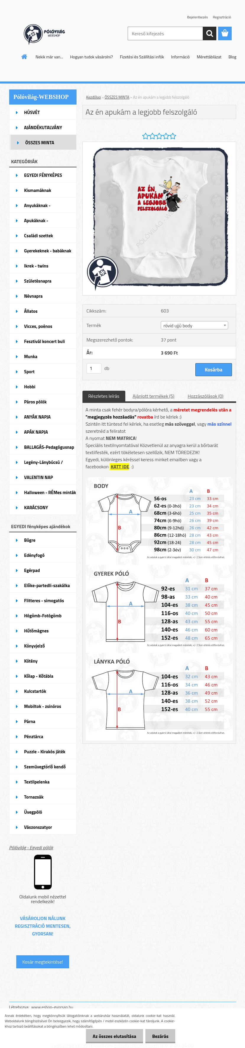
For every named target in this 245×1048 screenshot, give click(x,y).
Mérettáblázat (209, 57)
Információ (180, 57)
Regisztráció (222, 17)
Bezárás (160, 1036)
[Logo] (49, 34)
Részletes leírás (103, 396)
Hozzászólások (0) (205, 396)
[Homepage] (24, 56)
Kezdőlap (93, 97)
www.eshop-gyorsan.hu (52, 1007)
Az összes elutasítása (112, 1036)
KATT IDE (120, 466)
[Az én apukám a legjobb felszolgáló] (159, 144)
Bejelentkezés (197, 17)
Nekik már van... (49, 57)
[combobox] (194, 325)
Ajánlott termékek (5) (153, 396)
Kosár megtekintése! (42, 961)
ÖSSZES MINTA (117, 97)
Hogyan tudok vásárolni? (91, 57)
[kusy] (94, 368)
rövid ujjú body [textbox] (177, 325)
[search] (209, 33)
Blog (232, 57)
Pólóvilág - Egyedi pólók (31, 847)
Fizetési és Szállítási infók (142, 57)
